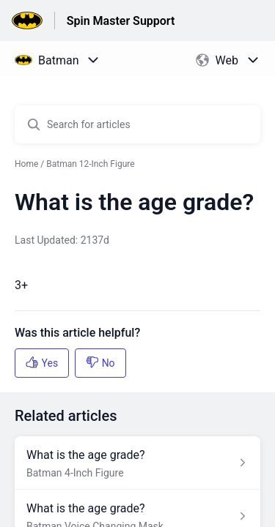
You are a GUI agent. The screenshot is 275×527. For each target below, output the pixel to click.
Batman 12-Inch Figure (90, 164)
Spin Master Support (121, 21)
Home (26, 164)
